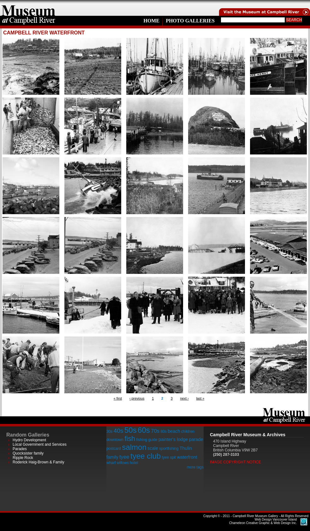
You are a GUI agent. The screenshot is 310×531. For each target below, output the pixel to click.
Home (151, 20)
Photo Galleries (190, 20)
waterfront (187, 457)
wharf (111, 463)
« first (118, 398)
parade (196, 439)
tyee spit (169, 457)
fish (129, 439)
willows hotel (127, 463)
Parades (20, 449)
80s (163, 431)
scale (152, 448)
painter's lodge (173, 439)
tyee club (145, 456)
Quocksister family (28, 453)
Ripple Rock (23, 458)
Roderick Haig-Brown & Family (38, 462)
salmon (134, 447)
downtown (114, 439)
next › (184, 398)
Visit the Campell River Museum (264, 8)
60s (144, 430)
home (28, 8)
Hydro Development (29, 440)
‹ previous (136, 398)
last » (200, 398)
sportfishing (168, 448)
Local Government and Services (40, 444)
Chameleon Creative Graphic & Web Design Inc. (263, 521)
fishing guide (146, 439)
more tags (195, 467)
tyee (124, 457)
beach (174, 431)
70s (155, 431)
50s (130, 430)
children (187, 431)
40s (118, 430)
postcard (113, 448)
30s (109, 431)
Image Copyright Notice (235, 462)
